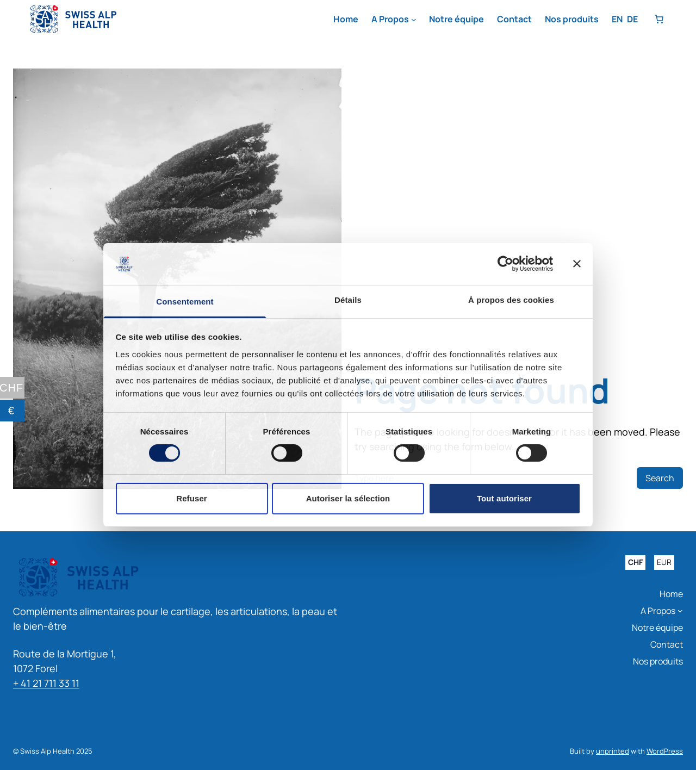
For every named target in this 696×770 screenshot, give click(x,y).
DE (632, 19)
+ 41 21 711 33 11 (46, 683)
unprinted (612, 751)
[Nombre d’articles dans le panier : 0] (659, 19)
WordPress (665, 751)
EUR (664, 562)
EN (617, 19)
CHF (635, 562)
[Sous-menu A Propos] (414, 19)
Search (659, 478)
